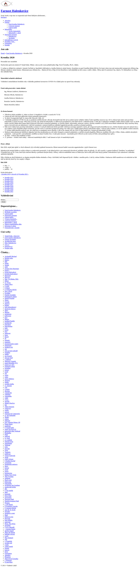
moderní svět (9, 347)
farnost (7, 468)
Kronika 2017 (9, 184)
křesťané (7, 518)
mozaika (7, 511)
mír (6, 349)
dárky (6, 310)
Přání (6, 434)
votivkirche (8, 393)
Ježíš (6, 267)
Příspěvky (8, 557)
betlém (7, 305)
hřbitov (7, 319)
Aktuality (7, 20)
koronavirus (8, 473)
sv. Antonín (8, 386)
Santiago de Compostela (12, 414)
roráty (6, 375)
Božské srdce (9, 258)
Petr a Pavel (8, 291)
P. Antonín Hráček (10, 508)
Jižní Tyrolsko (9, 476)
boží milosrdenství (10, 307)
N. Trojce (7, 282)
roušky (7, 410)
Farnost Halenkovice (14, 11)
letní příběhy (9, 520)
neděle (7, 354)
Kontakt (7, 45)
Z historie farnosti (14, 26)
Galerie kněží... (9, 217)
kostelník (7, 494)
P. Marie (7, 288)
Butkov (7, 260)
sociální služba (9, 384)
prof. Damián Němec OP (12, 422)
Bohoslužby (8, 29)
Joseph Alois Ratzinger (12, 268)
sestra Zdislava (9, 379)
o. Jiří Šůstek (9, 504)
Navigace (4, 17)
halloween (8, 316)
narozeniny (8, 497)
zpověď (7, 401)
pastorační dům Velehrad (12, 431)
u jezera (7, 389)
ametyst (7, 303)
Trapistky (8, 452)
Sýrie (6, 450)
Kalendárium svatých (11, 40)
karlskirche (8, 323)
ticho (6, 447)
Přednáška (8, 433)
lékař (6, 515)
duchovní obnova (10, 309)
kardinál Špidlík (10, 321)
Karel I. (7, 270)
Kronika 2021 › (24, 174)
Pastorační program (11, 34)
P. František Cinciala (11, 506)
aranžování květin (10, 487)
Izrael (6, 469)
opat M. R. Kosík (10, 510)
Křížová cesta (9, 517)
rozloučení (8, 462)
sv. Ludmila (8, 440)
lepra (6, 335)
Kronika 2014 (9, 179)
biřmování (8, 482)
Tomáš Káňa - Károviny (12, 236)
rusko (6, 377)
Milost (7, 281)
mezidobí (7, 525)
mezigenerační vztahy (11, 344)
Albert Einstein (9, 407)
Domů (3, 53)
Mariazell (8, 275)
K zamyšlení (8, 562)
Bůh (6, 261)
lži (5, 338)
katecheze (8, 324)
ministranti (8, 345)
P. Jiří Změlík (9, 490)
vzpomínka (8, 396)
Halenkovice (12, 36)
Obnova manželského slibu (13, 224)
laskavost (7, 333)
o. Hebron (8, 359)
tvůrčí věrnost (9, 459)
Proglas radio (9, 248)
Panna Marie (9, 424)
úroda (6, 457)
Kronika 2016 (9, 183)
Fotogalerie (8, 43)
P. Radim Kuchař (10, 461)
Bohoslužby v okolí (15, 33)
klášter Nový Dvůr (10, 475)
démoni (7, 312)
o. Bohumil (8, 560)
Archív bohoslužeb (14, 31)
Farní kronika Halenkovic (16, 24)
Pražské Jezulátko (10, 295)
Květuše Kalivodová (11, 274)
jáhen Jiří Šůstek (10, 532)
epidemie (7, 478)
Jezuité (7, 265)
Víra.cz (7, 245)
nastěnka (7, 352)
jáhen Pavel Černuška (11, 559)
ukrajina (7, 391)
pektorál (7, 436)
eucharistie (8, 314)
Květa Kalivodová (10, 272)
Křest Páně (8, 496)
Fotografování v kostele (12, 228)
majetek (7, 340)
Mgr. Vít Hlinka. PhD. (12, 279)
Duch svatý (8, 480)
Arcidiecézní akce (10, 241)
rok (6, 373)
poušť (6, 372)
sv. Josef (7, 438)
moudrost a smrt (10, 513)
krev (6, 331)
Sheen (6, 300)
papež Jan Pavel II (10, 429)
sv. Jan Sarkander (10, 415)
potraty (7, 370)
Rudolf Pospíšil (9, 298)
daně (6, 492)
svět (6, 387)
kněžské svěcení (10, 534)
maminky (7, 342)
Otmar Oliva (8, 284)
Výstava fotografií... (11, 219)
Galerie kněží (13, 27)
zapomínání (8, 443)
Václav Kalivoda (10, 455)
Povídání (7, 293)
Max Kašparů (9, 538)
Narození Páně (9, 499)
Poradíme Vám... (10, 41)
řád (6, 405)
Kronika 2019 (9, 188)
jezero (6, 471)
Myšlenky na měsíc (11, 212)
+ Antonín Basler (10, 529)
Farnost (7, 22)
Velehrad (7, 445)
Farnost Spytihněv (10, 239)
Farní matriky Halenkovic (13, 238)
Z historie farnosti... (11, 221)
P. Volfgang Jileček (11, 289)
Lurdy (6, 536)
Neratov (7, 503)
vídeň (6, 398)
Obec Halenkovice (10, 243)
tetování (7, 448)
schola (7, 419)
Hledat (3, 200)
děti (6, 489)
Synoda (7, 302)
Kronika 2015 (9, 181)
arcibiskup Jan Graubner (12, 485)
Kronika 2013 (9, 177)
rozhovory (8, 408)
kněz (6, 328)
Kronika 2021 (9, 191)
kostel (6, 330)
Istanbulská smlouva (11, 464)
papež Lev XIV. (9, 365)
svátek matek (9, 546)
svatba (7, 545)
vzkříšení (7, 394)
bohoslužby (8, 483)
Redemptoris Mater (11, 296)
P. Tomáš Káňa (9, 427)
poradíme (7, 368)
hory (6, 317)
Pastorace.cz (8, 246)
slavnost (7, 380)
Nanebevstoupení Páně (12, 501)
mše (6, 539)
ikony (6, 466)
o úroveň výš (15, 174)
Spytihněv (12, 38)
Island (6, 263)
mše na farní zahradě (11, 351)
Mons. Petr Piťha (10, 524)
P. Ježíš (7, 286)
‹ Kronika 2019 (5, 174)
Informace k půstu (10, 226)
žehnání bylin (9, 441)
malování (7, 522)
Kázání (7, 548)
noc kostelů (8, 356)
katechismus (8, 326)
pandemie (8, 426)
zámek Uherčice (10, 403)
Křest (6, 552)
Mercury (7, 277)
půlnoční (7, 421)
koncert (7, 550)
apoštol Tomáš (9, 531)
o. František (8, 541)
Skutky (7, 417)
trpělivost (7, 454)
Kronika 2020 (9, 190)
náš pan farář (9, 358)
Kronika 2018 (9, 186)
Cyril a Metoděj (9, 527)
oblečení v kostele (10, 361)
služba (7, 382)
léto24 (7, 337)
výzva (6, 400)
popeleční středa (10, 366)
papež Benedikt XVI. (11, 363)
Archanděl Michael (11, 256)
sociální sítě (8, 543)
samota (7, 412)
